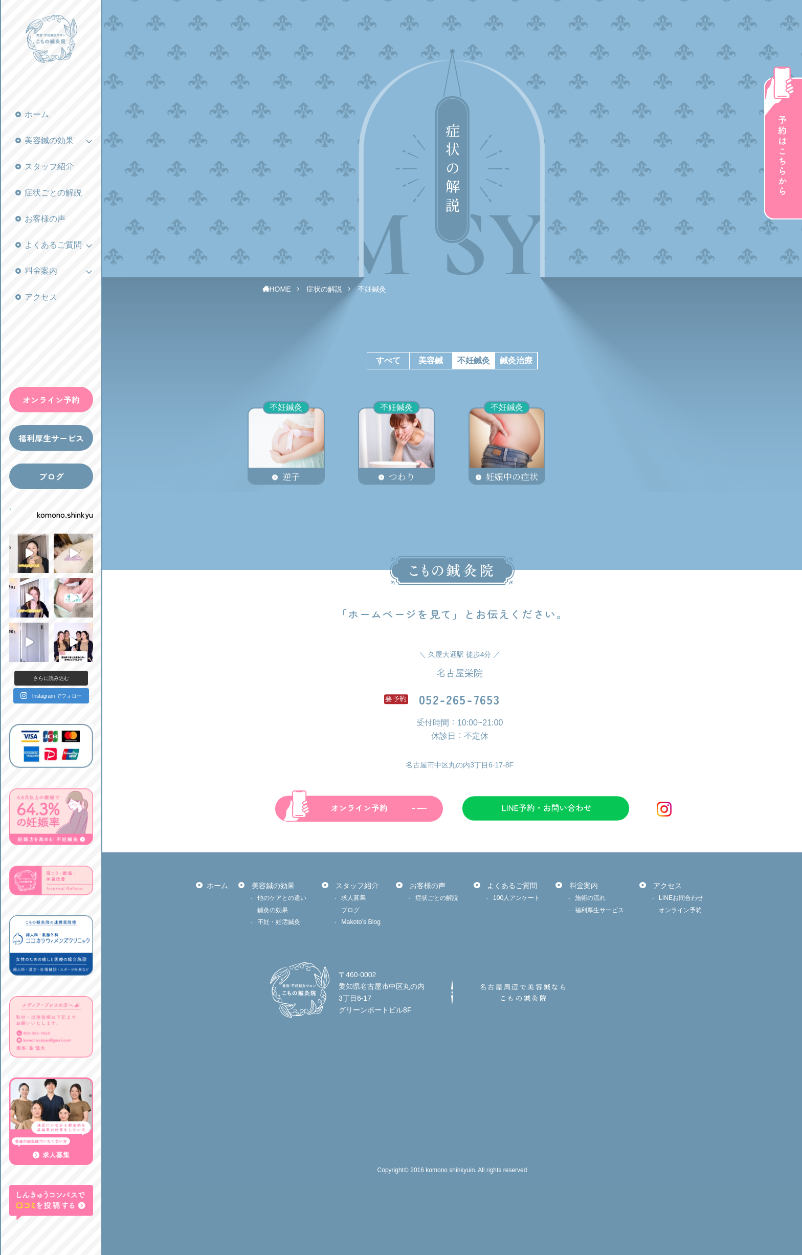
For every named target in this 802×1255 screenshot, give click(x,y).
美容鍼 (430, 360)
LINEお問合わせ (681, 897)
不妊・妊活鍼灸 (278, 922)
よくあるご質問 (53, 244)
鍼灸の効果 (272, 910)
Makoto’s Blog (361, 922)
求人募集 (353, 897)
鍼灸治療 (516, 360)
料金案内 (41, 271)
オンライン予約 (51, 399)
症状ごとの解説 (53, 192)
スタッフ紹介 (49, 166)
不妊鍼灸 (372, 289)
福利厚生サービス (51, 438)
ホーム (37, 114)
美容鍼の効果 (49, 140)
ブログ (51, 476)
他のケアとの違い (281, 897)
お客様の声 (45, 218)
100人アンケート (516, 897)
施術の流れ (590, 897)
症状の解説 (324, 289)
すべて (388, 360)
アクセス (41, 297)
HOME (280, 289)
